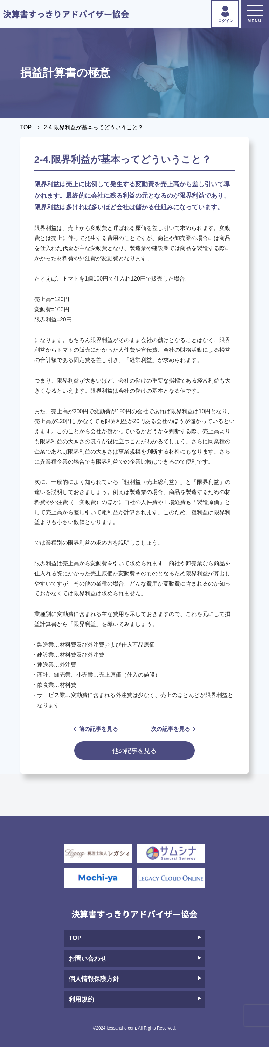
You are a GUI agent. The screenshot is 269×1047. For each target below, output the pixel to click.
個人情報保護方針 (135, 978)
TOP (26, 127)
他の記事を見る (134, 750)
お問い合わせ (135, 958)
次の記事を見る (173, 729)
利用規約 (135, 999)
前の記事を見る (96, 729)
